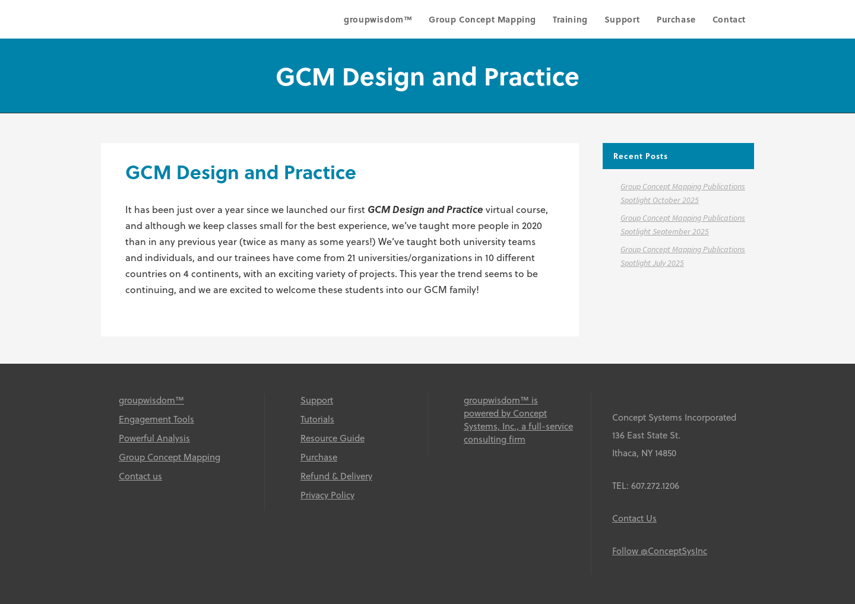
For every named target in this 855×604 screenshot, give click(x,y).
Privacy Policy (327, 494)
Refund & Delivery (336, 475)
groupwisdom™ (151, 399)
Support (316, 399)
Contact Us (634, 517)
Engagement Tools (156, 418)
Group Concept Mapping (169, 456)
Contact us (140, 475)
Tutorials (317, 418)
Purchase (318, 456)
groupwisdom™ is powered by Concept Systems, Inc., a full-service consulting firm (518, 419)
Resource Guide (332, 437)
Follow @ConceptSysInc (659, 550)
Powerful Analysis (154, 437)
